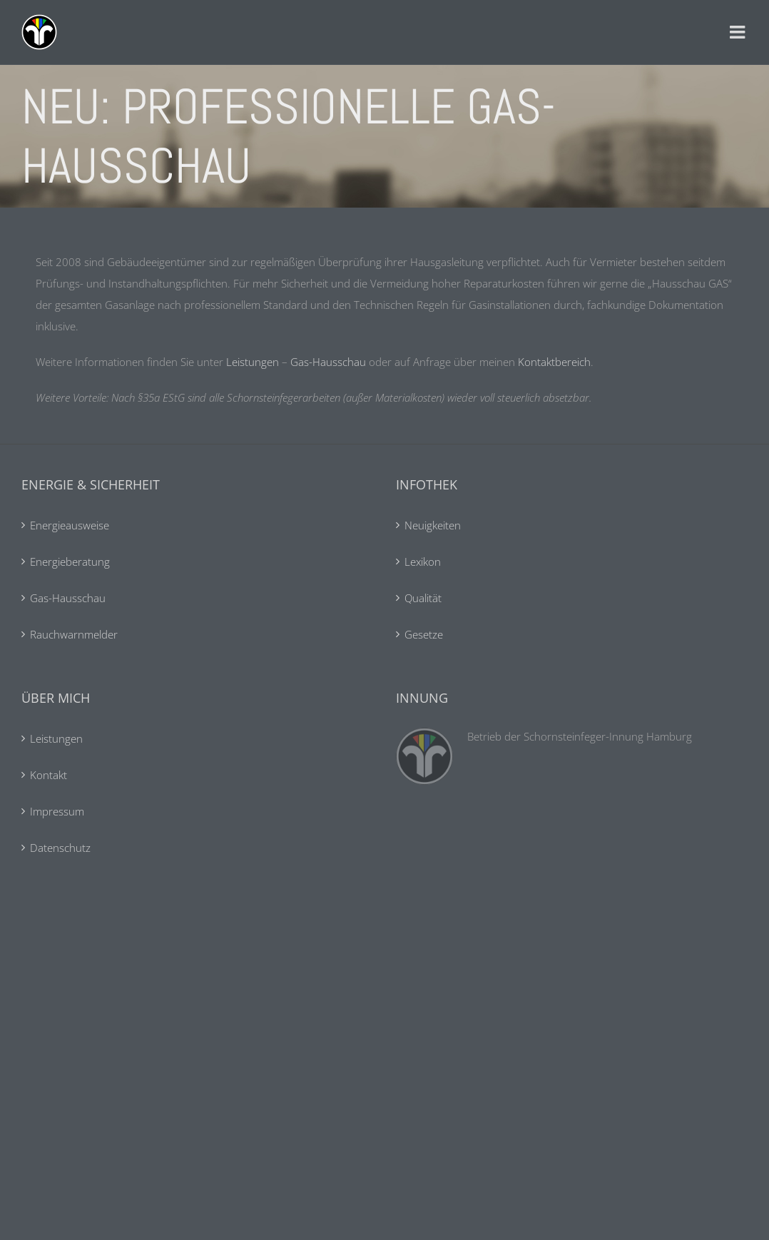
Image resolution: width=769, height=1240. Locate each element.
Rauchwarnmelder (74, 634)
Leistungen (252, 362)
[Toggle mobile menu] (739, 32)
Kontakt (48, 775)
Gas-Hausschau (328, 362)
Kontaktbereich (554, 362)
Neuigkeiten (432, 525)
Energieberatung (70, 561)
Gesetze (423, 634)
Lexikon (422, 561)
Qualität (423, 598)
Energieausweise (69, 525)
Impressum (57, 811)
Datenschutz (60, 847)
